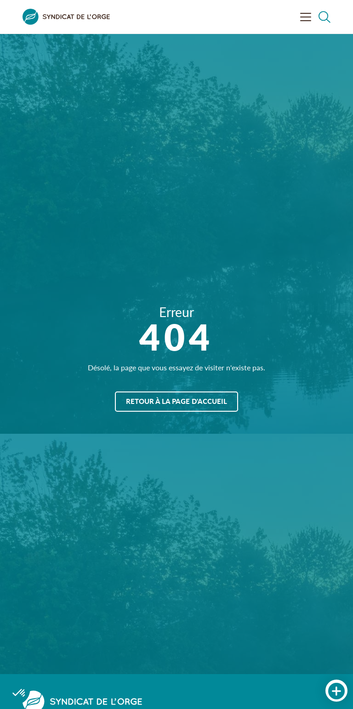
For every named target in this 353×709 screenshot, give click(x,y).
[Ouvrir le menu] (305, 17)
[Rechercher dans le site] (324, 17)
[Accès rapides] (336, 691)
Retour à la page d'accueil (176, 401)
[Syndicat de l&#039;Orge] (66, 17)
